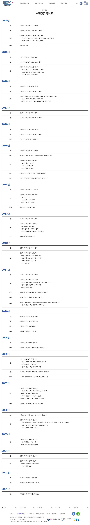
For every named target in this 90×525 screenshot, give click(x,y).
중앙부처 (4, 507)
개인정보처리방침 (20, 513)
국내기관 (40, 507)
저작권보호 (29, 513)
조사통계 (52, 3)
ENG (77, 3)
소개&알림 (43, 10)
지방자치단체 (23, 507)
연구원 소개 (62, 513)
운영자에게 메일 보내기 (52, 513)
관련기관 (76, 507)
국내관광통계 (39, 3)
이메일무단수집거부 (39, 513)
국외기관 (58, 507)
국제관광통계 (24, 3)
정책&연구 (63, 3)
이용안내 (12, 513)
